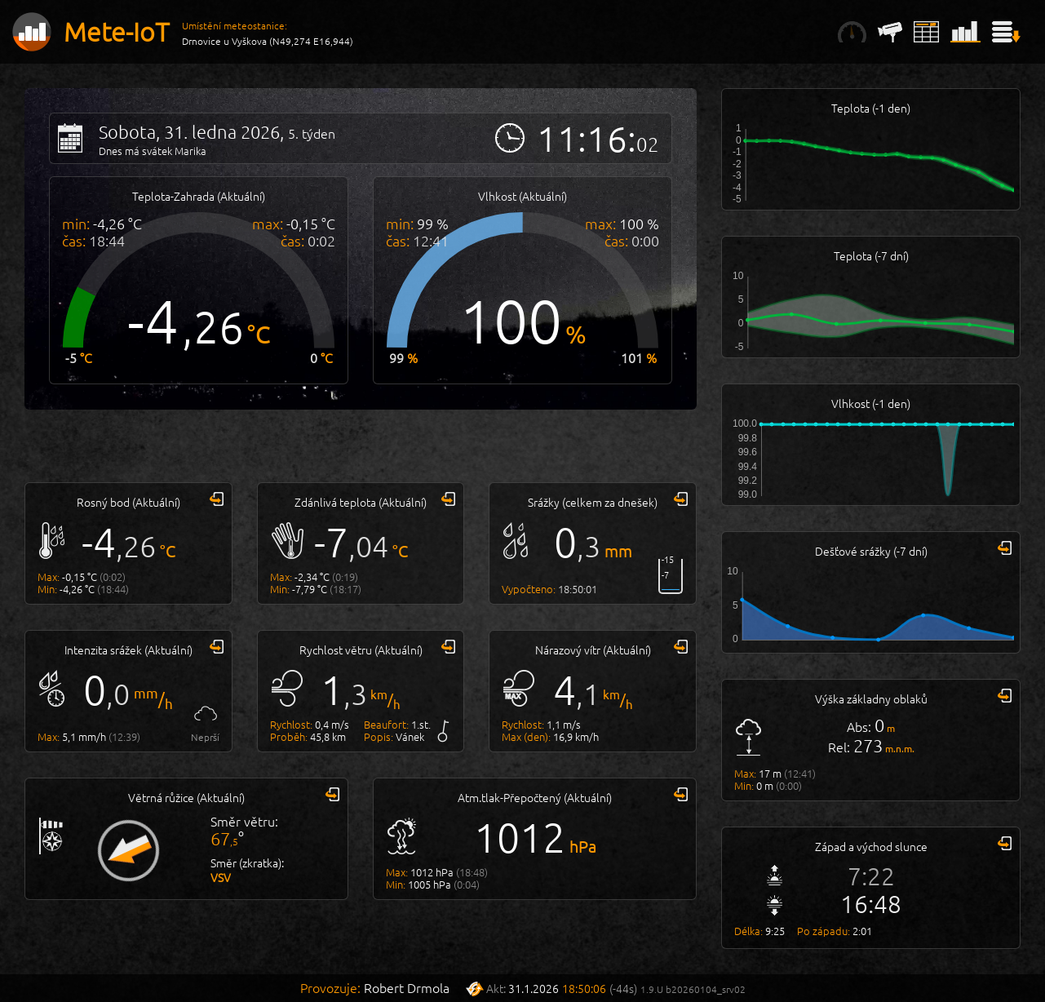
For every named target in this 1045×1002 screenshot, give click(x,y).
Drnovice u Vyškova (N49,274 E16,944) (267, 40)
